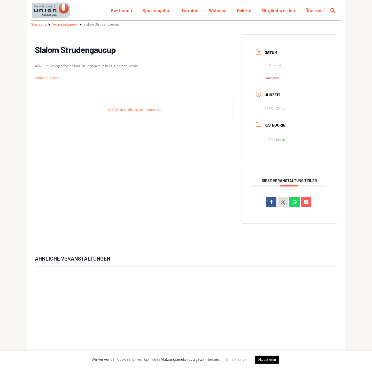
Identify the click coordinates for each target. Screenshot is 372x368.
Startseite (39, 24)
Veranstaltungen (65, 24)
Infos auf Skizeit (47, 77)
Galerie (244, 10)
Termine (189, 10)
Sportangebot (156, 10)
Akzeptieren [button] (267, 359)
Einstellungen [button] (237, 359)
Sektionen (121, 10)
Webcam (218, 10)
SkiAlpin (275, 139)
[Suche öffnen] (332, 10)
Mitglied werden (278, 10)
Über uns (314, 10)
